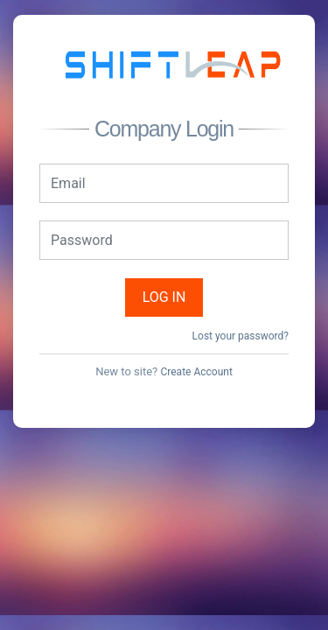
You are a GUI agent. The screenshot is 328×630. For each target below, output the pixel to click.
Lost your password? (240, 336)
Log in (164, 297)
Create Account (196, 372)
